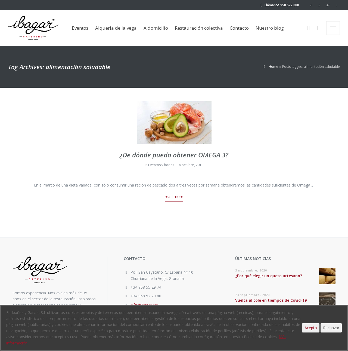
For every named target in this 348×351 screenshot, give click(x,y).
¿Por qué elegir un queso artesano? (268, 275)
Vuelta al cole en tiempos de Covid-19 (271, 300)
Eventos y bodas (161, 165)
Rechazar (331, 327)
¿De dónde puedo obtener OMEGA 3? (174, 154)
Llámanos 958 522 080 (282, 5)
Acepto (310, 327)
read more (174, 196)
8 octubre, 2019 (191, 165)
